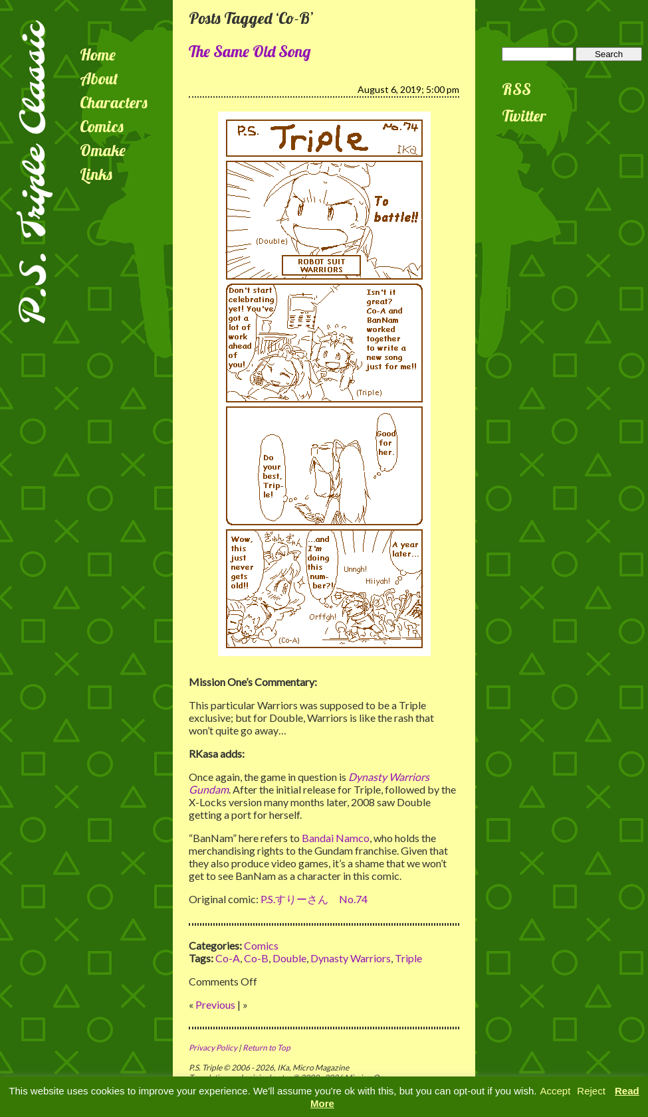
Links (96, 174)
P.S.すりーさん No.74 (314, 899)
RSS (516, 89)
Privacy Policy (213, 1048)
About (99, 78)
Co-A (227, 958)
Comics (102, 126)
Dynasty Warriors (350, 958)
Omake (103, 150)
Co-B (256, 958)
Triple (408, 958)
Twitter (524, 116)
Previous (215, 1004)
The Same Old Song (250, 51)
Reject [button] (591, 1090)
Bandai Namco (336, 837)
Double (289, 958)
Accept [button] (555, 1090)
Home (98, 54)
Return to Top (266, 1048)
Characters (114, 102)
